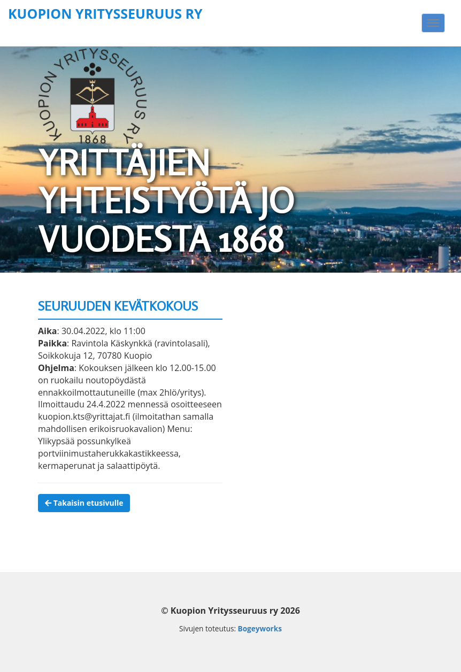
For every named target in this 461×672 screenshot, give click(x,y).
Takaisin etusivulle (84, 503)
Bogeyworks (260, 628)
